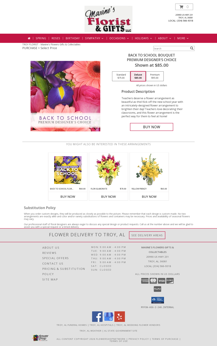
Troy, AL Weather (91, 330)
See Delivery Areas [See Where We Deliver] (147, 235)
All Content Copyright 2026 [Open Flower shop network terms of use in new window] (76, 338)
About (165, 38)
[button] (184, 7)
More (183, 38)
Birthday (73, 38)
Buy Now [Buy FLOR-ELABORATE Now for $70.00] (108, 196)
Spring (41, 38)
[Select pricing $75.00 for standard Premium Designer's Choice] (121, 76)
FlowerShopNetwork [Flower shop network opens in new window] (111, 338)
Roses (56, 38)
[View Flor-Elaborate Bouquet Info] (108, 170)
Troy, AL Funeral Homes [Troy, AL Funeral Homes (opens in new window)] (72, 324)
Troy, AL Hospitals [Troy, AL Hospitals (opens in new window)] (101, 324)
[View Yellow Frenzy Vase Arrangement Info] (149, 170)
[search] (192, 48)
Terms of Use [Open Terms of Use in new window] (119, 340)
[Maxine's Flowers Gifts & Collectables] (108, 18)
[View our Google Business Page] (108, 320)
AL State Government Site (120, 330)
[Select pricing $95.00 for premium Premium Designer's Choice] (154, 76)
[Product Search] (171, 48)
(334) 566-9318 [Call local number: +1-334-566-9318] (185, 20)
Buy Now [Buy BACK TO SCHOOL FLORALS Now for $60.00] (67, 196)
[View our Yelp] (119, 320)
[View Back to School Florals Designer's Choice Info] (68, 170)
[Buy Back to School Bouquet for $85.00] (151, 127)
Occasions (119, 38)
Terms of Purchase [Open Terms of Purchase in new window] (165, 338)
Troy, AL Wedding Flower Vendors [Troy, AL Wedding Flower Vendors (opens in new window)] (138, 324)
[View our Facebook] (97, 320)
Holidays (144, 38)
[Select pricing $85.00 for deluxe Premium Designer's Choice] (138, 76)
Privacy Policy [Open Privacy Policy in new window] (139, 338)
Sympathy (94, 38)
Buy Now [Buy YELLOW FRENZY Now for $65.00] (149, 196)
